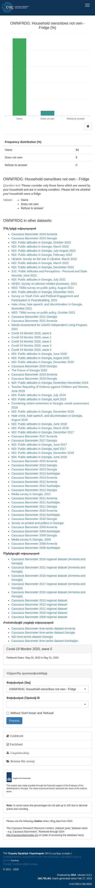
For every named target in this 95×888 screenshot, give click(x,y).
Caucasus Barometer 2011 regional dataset (39, 608)
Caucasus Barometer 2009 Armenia (34, 527)
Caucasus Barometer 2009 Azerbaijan (35, 531)
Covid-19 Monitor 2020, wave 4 (31, 349)
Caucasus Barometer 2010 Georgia (34, 519)
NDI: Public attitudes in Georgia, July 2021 (38, 279)
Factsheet (14, 744)
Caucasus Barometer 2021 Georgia (34, 316)
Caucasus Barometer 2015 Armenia (34, 461)
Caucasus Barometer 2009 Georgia (34, 535)
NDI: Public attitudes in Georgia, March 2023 (40, 246)
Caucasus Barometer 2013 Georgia (34, 469)
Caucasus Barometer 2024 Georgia (34, 238)
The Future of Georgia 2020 (29, 370)
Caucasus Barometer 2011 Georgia (34, 506)
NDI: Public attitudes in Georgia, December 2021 (42, 292)
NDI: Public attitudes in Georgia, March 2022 (40, 263)
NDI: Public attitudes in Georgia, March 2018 (40, 428)
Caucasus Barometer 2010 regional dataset (39, 612)
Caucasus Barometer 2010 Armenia (34, 510)
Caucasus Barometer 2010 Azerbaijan (35, 514)
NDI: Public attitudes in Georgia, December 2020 (42, 362)
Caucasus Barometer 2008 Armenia (34, 543)
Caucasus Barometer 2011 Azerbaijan (35, 502)
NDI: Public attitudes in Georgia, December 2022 (42, 267)
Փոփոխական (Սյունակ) (21, 697)
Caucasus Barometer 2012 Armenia (34, 481)
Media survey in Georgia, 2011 (31, 494)
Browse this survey (20, 761)
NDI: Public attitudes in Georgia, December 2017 (42, 432)
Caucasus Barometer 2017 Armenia (34, 436)
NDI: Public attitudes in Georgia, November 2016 (42, 453)
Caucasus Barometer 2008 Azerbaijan (35, 547)
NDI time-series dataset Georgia (32, 636)
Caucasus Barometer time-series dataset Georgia (43, 632)
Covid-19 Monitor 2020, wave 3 (31, 345)
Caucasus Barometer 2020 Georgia (34, 366)
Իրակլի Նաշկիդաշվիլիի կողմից (20, 863)
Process (14, 720)
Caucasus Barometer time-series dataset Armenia (43, 628)
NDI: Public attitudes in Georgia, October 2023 (41, 242)
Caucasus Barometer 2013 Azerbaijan (35, 473)
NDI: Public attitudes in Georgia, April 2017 (38, 448)
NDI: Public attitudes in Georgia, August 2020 (40, 358)
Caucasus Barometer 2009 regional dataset (39, 617)
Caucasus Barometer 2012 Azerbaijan (35, 486)
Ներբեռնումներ (17, 753)
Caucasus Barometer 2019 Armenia (34, 374)
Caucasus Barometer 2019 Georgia (34, 378)
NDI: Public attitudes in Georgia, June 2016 (39, 457)
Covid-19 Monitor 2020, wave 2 (31, 341)
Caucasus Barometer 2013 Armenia (34, 477)
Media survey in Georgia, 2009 (31, 539)
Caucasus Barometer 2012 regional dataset (39, 604)
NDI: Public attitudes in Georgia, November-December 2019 (49, 382)
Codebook (14, 736)
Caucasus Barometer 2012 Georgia (34, 490)
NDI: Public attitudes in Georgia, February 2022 (41, 254)
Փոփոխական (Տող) (18, 682)
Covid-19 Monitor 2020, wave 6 (31, 333)
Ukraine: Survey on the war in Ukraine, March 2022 (44, 259)
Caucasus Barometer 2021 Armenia (34, 320)
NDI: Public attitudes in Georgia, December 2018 (42, 411)
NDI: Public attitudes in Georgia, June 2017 (39, 444)
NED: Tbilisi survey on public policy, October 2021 (43, 312)
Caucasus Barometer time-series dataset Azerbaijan (44, 640)
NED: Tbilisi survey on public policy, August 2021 (42, 287)
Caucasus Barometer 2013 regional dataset (39, 600)
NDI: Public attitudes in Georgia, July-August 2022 (43, 250)
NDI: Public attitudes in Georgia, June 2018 (39, 424)
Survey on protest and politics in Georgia (37, 523)
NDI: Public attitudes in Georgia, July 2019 (38, 395)
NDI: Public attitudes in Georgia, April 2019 (38, 399)
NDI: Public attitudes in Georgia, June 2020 (39, 353)
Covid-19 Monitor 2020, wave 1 (31, 337)
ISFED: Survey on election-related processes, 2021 (44, 283)
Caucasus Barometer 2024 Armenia (34, 234)
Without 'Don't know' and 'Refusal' (30, 713)
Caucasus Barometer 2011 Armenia (34, 498)
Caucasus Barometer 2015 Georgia (34, 465)
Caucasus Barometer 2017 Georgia (34, 440)
